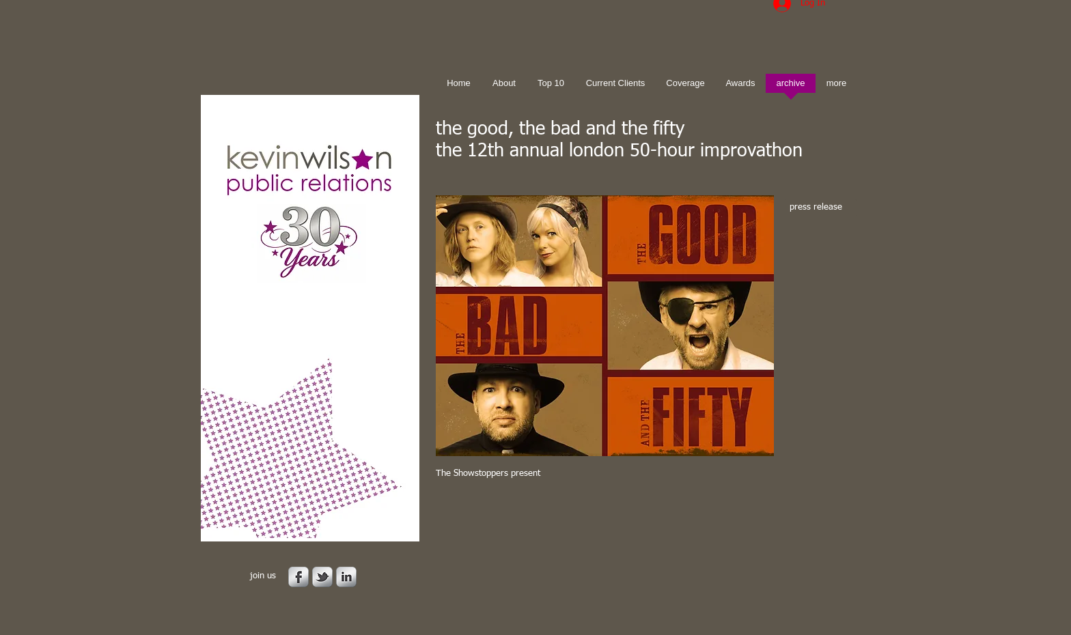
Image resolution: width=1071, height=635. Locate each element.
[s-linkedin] (346, 577)
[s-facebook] (298, 577)
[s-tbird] (322, 577)
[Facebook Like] (521, 517)
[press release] (821, 207)
